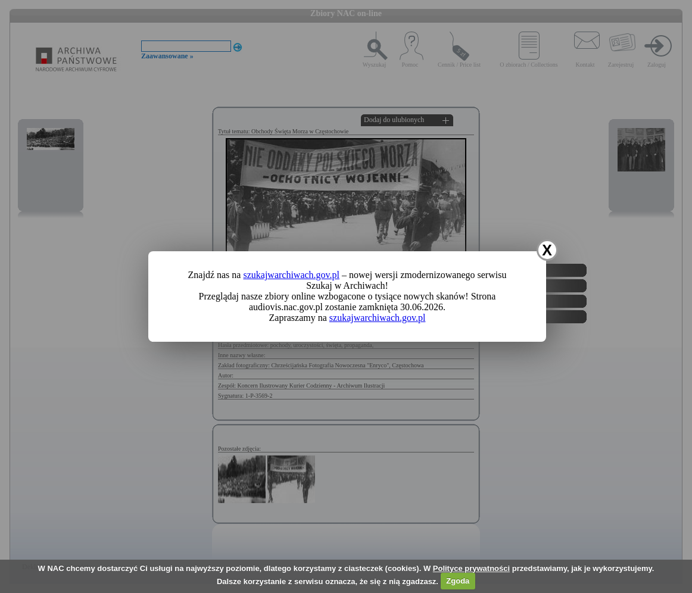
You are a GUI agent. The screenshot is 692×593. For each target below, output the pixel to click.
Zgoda (457, 580)
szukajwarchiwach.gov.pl (291, 275)
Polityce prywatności (471, 568)
